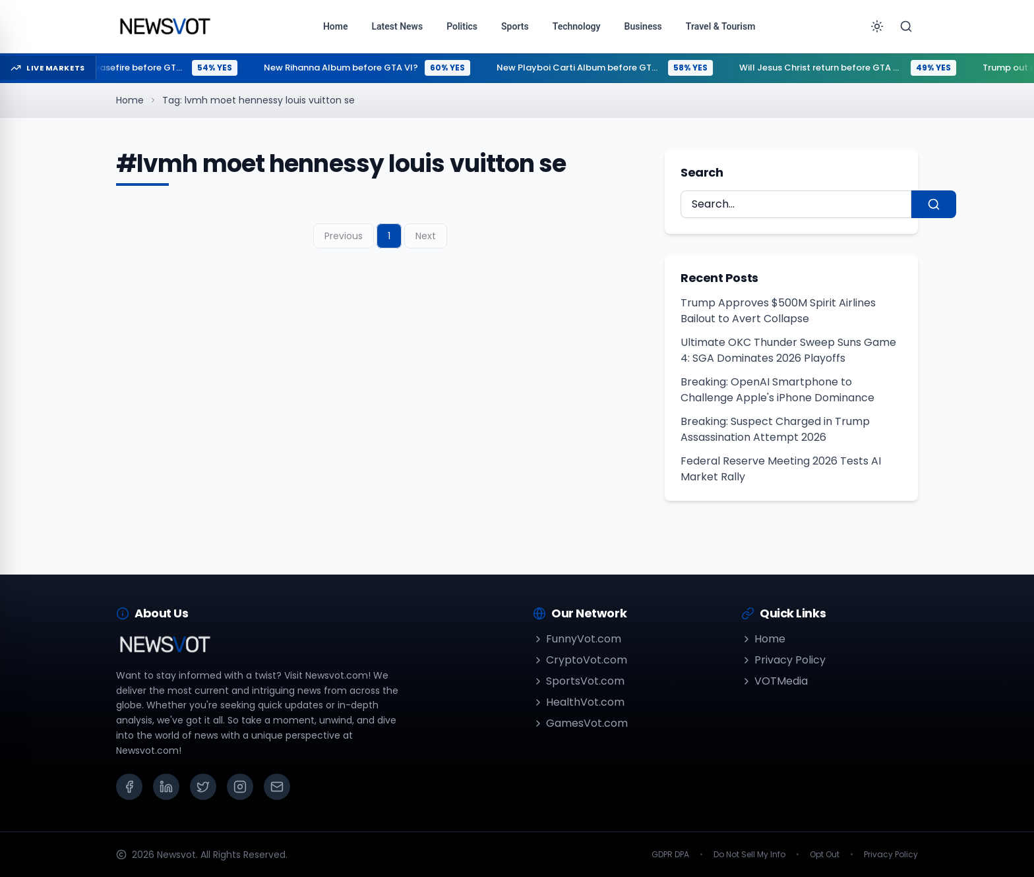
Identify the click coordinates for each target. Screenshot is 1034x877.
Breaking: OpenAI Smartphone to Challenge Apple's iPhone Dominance (777, 389)
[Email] (277, 787)
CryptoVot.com (580, 659)
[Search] (906, 26)
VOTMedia (774, 681)
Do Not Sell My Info (749, 854)
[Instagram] (240, 787)
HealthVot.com (578, 702)
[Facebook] (129, 787)
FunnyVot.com (577, 638)
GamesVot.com (580, 723)
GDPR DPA (670, 854)
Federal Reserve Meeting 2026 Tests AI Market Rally (781, 468)
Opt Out (824, 854)
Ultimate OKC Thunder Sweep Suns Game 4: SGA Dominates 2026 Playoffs (788, 350)
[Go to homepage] (164, 26)
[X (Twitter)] (203, 787)
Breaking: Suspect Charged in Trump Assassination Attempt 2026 (775, 429)
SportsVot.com (578, 681)
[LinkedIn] (166, 787)
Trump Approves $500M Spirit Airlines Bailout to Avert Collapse (778, 310)
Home (130, 100)
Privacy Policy (783, 659)
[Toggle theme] (877, 26)
